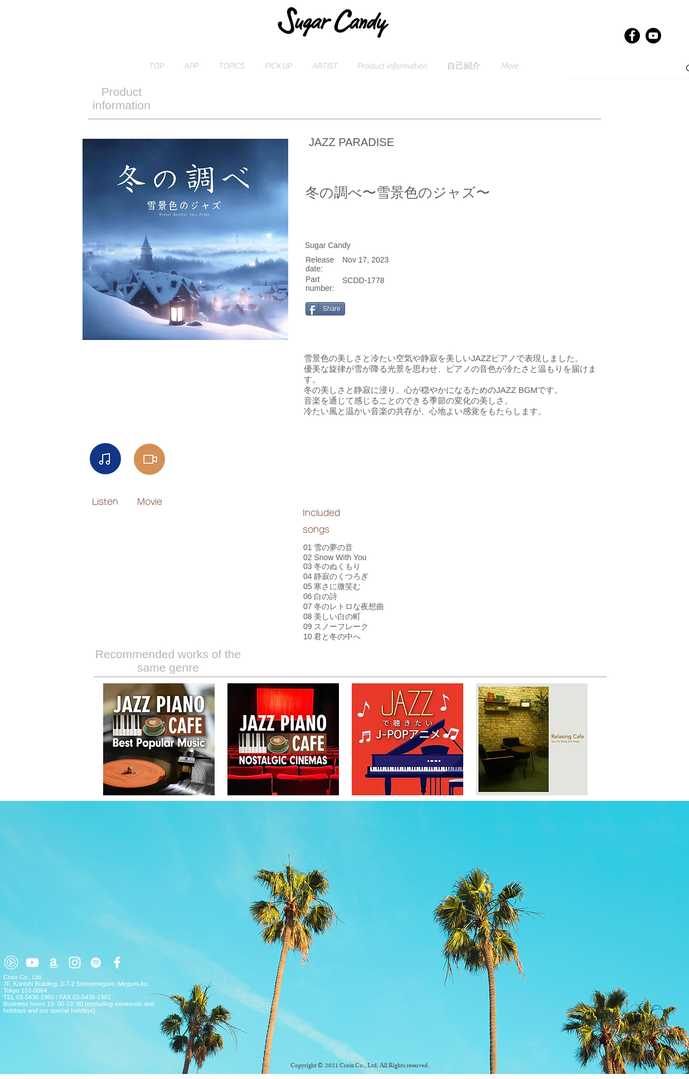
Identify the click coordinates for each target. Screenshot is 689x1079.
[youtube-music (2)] (11, 962)
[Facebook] (632, 35)
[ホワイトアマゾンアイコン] (53, 962)
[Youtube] (653, 35)
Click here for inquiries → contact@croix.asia (66, 1075)
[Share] (325, 308)
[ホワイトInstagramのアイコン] (75, 962)
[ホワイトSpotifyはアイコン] (96, 962)
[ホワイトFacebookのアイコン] (117, 962)
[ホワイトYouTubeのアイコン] (32, 962)
